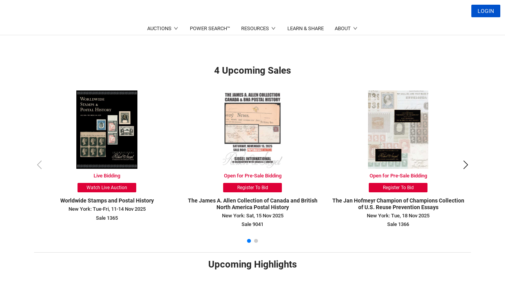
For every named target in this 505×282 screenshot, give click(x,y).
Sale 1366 (398, 224)
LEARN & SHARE (305, 47)
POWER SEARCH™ (210, 47)
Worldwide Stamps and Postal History (107, 200)
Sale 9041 (252, 224)
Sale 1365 (107, 218)
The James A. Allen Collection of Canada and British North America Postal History (252, 203)
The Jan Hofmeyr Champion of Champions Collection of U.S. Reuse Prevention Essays (398, 203)
